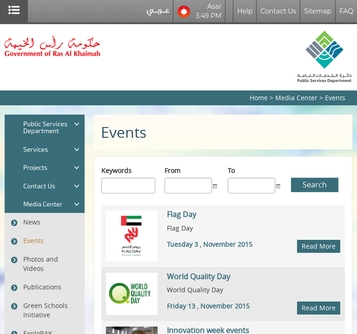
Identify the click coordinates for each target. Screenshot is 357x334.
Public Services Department (45, 127)
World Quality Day (198, 276)
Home (259, 97)
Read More (319, 246)
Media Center (296, 97)
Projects (35, 167)
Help (244, 11)
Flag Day (181, 214)
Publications (42, 287)
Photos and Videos (40, 264)
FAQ (346, 11)
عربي (157, 13)
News (31, 222)
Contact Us (278, 11)
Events (33, 240)
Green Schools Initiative (45, 310)
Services (35, 149)
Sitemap (317, 11)
